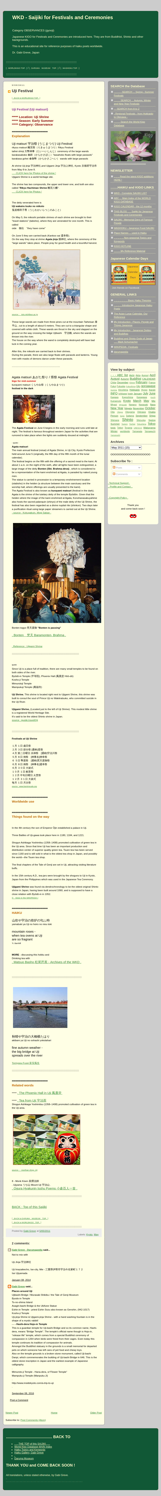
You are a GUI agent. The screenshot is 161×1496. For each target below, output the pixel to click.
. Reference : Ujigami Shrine (27, 646)
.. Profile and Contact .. (120, 486)
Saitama (130, 416)
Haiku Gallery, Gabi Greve (29, 1452)
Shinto (127, 419)
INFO (114, 393)
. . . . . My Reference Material (129, 251)
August (115, 378)
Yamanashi (115, 435)
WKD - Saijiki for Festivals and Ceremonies (62, 17)
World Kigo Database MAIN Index (33, 1446)
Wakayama (149, 427)
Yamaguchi (150, 431)
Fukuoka (121, 386)
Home (54, 1412)
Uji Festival (22, 91)
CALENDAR (148, 378)
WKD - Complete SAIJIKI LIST (130, 193)
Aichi (131, 375)
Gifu (138, 386)
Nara (152, 404)
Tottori (120, 428)
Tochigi (132, 424)
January (138, 393)
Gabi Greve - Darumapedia (27, 1249)
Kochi (153, 397)
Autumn (124, 378)
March (137, 400)
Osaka (152, 411)
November (138, 408)
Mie (154, 401)
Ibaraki (152, 390)
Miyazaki (123, 405)
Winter (114, 431)
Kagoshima (127, 397)
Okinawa (141, 412)
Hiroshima (123, 390)
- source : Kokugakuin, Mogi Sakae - (31, 512)
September (142, 415)
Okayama (130, 412)
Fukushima (130, 386)
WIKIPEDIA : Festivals (126, 346)
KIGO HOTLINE (122, 246)
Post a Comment (19, 1400)
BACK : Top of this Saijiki (29, 1207)
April (153, 375)
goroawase (148, 386)
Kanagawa (142, 397)
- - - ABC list (119, 375)
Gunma (114, 390)
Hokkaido (135, 389)
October (150, 408)
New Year (117, 408)
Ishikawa (122, 394)
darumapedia (121, 351)
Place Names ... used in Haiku (130, 232)
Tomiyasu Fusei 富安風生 (26, 1063)
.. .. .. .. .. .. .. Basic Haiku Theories (132, 300)
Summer (115, 423)
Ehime (132, 383)
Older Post (96, 1412)
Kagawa (115, 397)
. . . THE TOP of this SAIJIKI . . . (32, 1443)
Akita (138, 375)
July (145, 393)
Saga (122, 416)
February (142, 382)
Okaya (120, 412)
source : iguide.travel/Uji (25, 720)
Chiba (113, 382)
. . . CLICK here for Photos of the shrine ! (34, 173)
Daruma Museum (24, 1458)
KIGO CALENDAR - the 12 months (133, 206)
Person (114, 415)
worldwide (125, 431)
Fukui (113, 386)
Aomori (144, 375)
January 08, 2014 (21, 1279)
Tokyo (151, 423)
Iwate (130, 394)
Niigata (128, 408)
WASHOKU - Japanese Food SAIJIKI (134, 228)
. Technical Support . (119, 483)
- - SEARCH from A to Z (127, 108)
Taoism (125, 424)
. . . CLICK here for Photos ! (27, 191)
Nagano (133, 405)
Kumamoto (116, 401)
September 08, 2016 (23, 1393)
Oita (113, 412)
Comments (120, 474)
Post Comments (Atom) (33, 1420)
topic (113, 427)
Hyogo (144, 390)
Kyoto (89, 1234)
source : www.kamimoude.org (24, 786)
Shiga (152, 415)
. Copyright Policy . (118, 497)
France (152, 382)
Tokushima (141, 424)
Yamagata (137, 431)
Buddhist (135, 378)
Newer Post (12, 1412)
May (96, 1234)
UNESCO (138, 428)
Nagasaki (143, 405)
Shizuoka (140, 420)
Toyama (128, 428)
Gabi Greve (18, 1286)
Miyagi (114, 405)
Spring (152, 420)
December (122, 382)
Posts (117, 467)
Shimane (115, 420)
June (152, 393)
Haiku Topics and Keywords (29, 1449)
